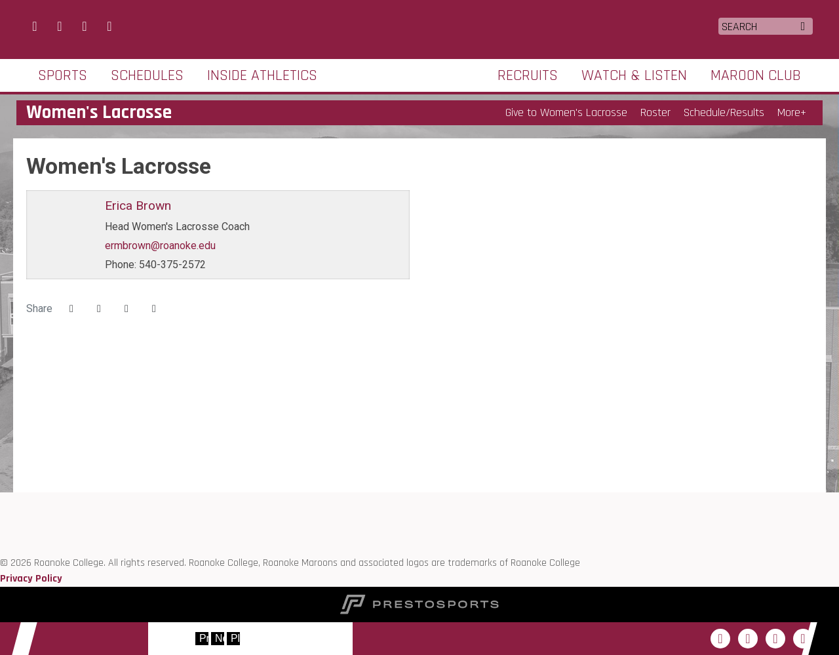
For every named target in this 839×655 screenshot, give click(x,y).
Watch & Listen (634, 75)
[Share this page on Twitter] (99, 308)
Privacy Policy (31, 579)
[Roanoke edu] (0, 500)
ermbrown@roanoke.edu (160, 245)
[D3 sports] (0, 531)
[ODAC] (0, 515)
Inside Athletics (262, 75)
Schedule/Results (724, 112)
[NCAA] (0, 547)
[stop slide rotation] (233, 638)
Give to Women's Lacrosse (566, 112)
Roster (655, 112)
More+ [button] (791, 112)
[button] (154, 308)
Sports (62, 75)
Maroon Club (756, 75)
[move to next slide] (217, 638)
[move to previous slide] (201, 638)
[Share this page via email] (126, 308)
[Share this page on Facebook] (71, 308)
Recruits (528, 75)
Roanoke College (420, 28)
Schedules (147, 75)
